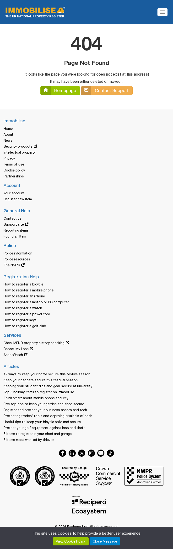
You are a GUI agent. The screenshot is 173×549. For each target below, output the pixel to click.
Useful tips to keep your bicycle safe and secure (42, 422)
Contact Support (105, 90)
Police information (18, 253)
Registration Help (21, 277)
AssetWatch (13, 355)
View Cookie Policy (71, 541)
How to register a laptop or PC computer (36, 302)
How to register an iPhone (24, 296)
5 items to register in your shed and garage (38, 434)
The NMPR (12, 265)
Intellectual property (20, 152)
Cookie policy (14, 170)
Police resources (17, 259)
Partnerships (14, 176)
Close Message (105, 541)
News (8, 140)
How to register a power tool (27, 314)
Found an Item (15, 236)
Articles (11, 367)
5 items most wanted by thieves (29, 440)
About (8, 134)
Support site (14, 224)
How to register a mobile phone (29, 290)
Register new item (18, 199)
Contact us (13, 218)
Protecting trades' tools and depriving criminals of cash (48, 416)
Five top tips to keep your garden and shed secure (44, 404)
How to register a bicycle (23, 284)
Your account (14, 193)
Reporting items (16, 230)
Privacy (9, 158)
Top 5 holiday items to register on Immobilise (39, 392)
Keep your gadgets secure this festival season (41, 380)
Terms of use (14, 164)
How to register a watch (23, 308)
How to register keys (20, 320)
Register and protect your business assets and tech (45, 410)
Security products (18, 146)
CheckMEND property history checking (34, 343)
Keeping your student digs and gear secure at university (48, 386)
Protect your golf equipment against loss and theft (44, 428)
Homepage (58, 90)
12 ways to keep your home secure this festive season (47, 374)
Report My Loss (16, 349)
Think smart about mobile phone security (36, 398)
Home (8, 128)
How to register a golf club (25, 326)
